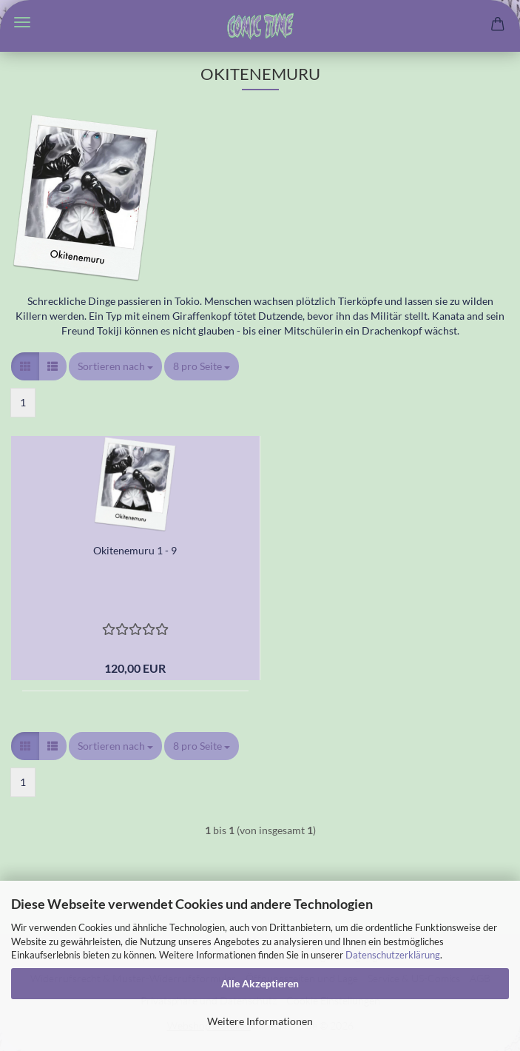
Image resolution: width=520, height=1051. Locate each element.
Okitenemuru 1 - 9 (135, 550)
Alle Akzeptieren (260, 983)
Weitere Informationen (260, 1021)
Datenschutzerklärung (392, 955)
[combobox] (115, 366)
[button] (25, 366)
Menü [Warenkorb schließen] (22, 22)
